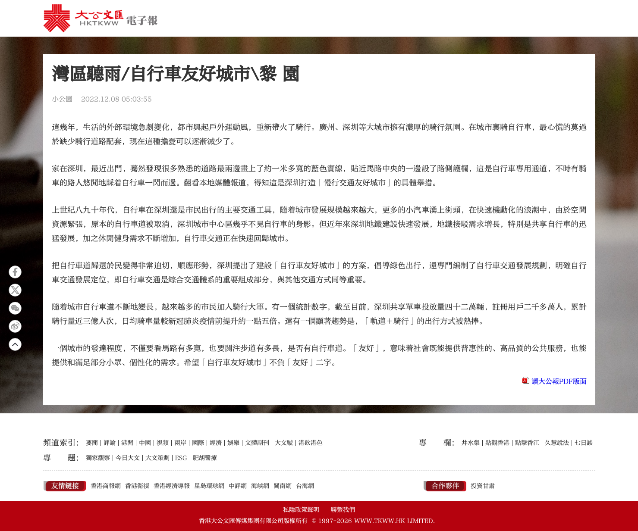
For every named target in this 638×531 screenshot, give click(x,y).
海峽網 (260, 486)
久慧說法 (557, 443)
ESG (181, 458)
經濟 (216, 443)
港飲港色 (311, 443)
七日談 (584, 443)
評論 (110, 443)
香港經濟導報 (172, 486)
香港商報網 (106, 486)
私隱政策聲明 (301, 509)
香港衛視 (137, 486)
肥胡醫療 (205, 458)
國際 (198, 443)
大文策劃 (157, 458)
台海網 (305, 486)
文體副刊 (257, 443)
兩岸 (180, 443)
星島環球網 (209, 486)
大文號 (284, 443)
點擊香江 (527, 443)
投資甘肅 (483, 486)
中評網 (238, 486)
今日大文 (128, 458)
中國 (145, 443)
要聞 (92, 443)
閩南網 (282, 486)
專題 (59, 457)
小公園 (62, 99)
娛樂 (233, 443)
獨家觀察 (98, 458)
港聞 (127, 443)
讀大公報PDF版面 (559, 381)
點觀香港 (497, 443)
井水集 (471, 443)
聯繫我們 (343, 509)
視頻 (163, 443)
